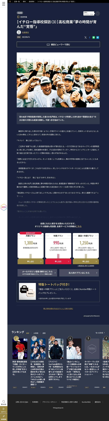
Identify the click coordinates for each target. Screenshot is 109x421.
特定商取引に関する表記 (69, 402)
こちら (79, 226)
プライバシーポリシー (49, 402)
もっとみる (99, 332)
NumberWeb (86, 402)
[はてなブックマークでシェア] (97, 37)
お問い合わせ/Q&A (22, 402)
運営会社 (98, 402)
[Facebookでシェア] (89, 37)
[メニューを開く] (3, 3)
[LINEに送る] (93, 37)
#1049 (20, 13)
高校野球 (31, 1)
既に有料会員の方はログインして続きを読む (58, 308)
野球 (24, 1)
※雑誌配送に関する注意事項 (86, 266)
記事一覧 (17, 1)
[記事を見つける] (3, 402)
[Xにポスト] (85, 37)
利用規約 (35, 402)
